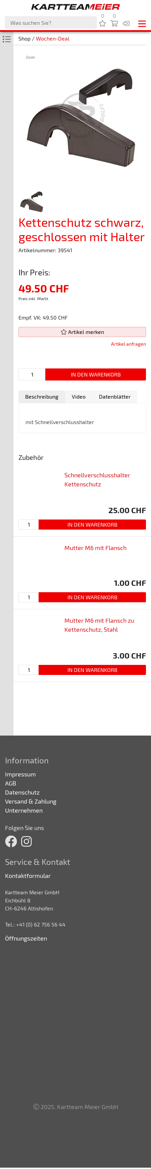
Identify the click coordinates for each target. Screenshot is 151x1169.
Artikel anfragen (128, 344)
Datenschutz (22, 792)
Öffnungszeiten (26, 938)
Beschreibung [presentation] (41, 396)
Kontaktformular (28, 875)
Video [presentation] (79, 396)
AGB (10, 783)
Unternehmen (24, 810)
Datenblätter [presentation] (115, 396)
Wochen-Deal (52, 38)
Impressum (20, 774)
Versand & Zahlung (30, 801)
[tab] (41, 397)
